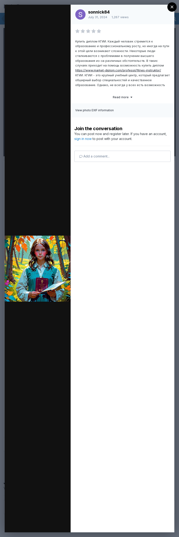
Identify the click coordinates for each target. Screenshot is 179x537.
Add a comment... (94, 156)
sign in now (83, 139)
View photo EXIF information (94, 110)
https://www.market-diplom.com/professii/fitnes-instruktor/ (118, 70)
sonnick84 (99, 12)
